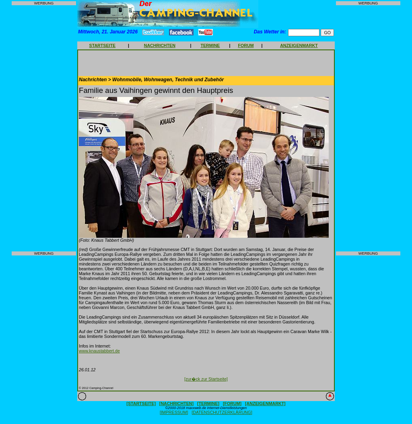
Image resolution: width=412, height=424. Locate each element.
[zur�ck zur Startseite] (206, 379)
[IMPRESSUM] (174, 412)
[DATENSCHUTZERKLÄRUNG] (222, 412)
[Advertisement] (44, 128)
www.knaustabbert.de (99, 350)
